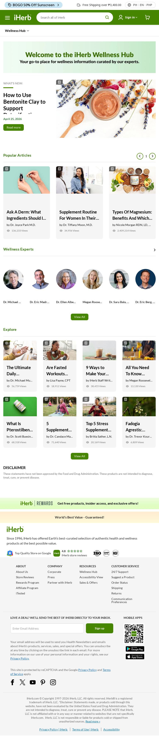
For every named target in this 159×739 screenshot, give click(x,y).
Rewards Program (27, 582)
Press (51, 577)
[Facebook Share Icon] (15, 682)
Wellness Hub (88, 571)
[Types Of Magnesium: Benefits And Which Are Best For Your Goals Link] (132, 202)
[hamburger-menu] (7, 18)
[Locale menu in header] (142, 5)
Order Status (119, 582)
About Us (22, 571)
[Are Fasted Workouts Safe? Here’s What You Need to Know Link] (60, 366)
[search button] (107, 17)
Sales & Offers (89, 582)
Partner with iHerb (60, 582)
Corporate (54, 571)
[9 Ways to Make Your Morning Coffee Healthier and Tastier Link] (99, 366)
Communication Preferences (121, 600)
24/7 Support (119, 571)
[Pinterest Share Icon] (45, 682)
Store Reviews (25, 577)
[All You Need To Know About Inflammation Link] (139, 366)
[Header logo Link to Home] (22, 17)
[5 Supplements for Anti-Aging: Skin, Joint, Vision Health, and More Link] (60, 422)
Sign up (99, 628)
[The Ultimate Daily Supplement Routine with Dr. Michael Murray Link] (20, 366)
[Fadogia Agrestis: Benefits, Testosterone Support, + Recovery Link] (139, 422)
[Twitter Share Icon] (25, 682)
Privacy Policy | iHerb (53, 729)
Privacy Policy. (19, 658)
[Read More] (79, 109)
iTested (20, 593)
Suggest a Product (122, 577)
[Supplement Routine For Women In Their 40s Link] (79, 202)
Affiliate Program (27, 588)
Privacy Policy (87, 670)
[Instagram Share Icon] (55, 682)
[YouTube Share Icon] (35, 682)
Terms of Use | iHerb (85, 729)
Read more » (93, 721)
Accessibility (111, 729)
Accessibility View (91, 577)
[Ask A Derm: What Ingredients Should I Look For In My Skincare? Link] (26, 202)
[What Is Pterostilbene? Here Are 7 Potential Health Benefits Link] (20, 422)
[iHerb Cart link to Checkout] (148, 17)
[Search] (74, 17)
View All (79, 317)
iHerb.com (33, 698)
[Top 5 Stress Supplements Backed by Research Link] (99, 422)
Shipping (117, 588)
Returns (116, 593)
